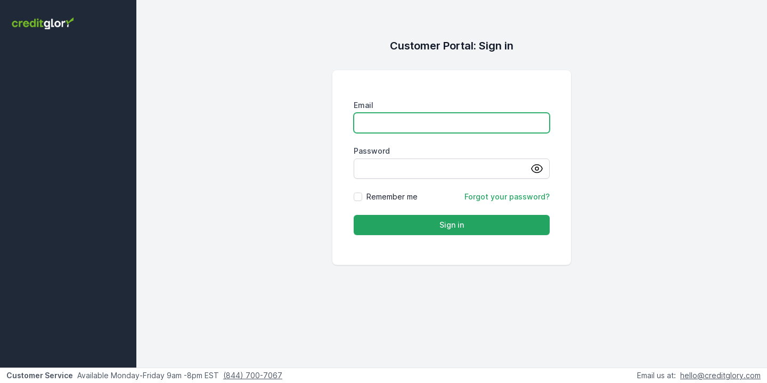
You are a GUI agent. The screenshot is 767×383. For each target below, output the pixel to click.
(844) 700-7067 (252, 375)
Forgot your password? (507, 196)
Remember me (392, 196)
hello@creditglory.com (720, 375)
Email (363, 105)
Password (372, 150)
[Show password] (540, 169)
